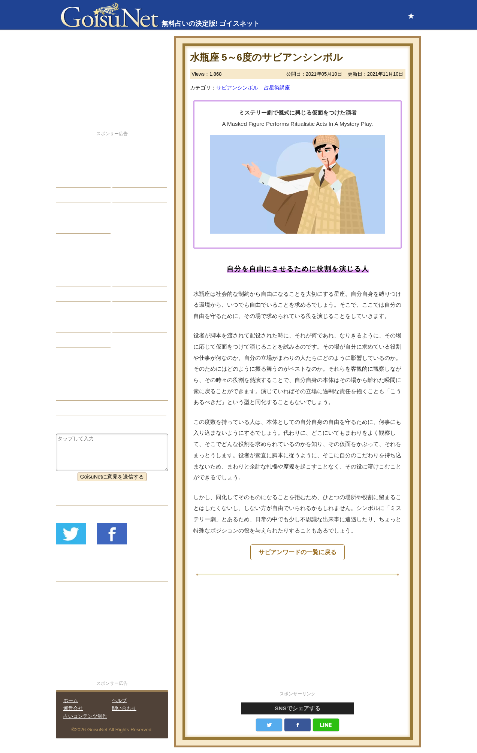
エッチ (69, 195)
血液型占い (131, 294)
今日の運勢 (131, 180)
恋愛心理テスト (79, 325)
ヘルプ (119, 700)
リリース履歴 (77, 574)
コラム (126, 309)
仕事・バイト (134, 195)
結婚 (123, 164)
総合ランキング (136, 210)
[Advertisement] (297, 637)
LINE (326, 725)
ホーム (70, 700)
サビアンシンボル (237, 88)
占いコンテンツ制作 (85, 716)
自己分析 (71, 180)
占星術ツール (134, 263)
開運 (66, 210)
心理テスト (131, 325)
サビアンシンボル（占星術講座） (100, 393)
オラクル (71, 309)
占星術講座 (277, 88)
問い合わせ (124, 708)
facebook (297, 725)
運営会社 (73, 708)
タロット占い (134, 279)
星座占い (71, 263)
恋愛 (66, 164)
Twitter (269, 725)
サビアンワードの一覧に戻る (297, 552)
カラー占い (74, 294)
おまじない (74, 340)
